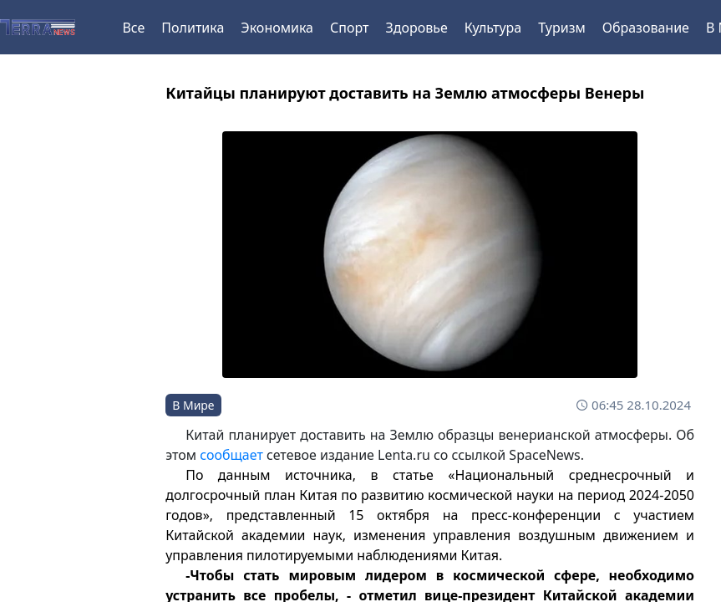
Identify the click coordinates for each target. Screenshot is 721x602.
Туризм (561, 27)
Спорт (349, 27)
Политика (192, 27)
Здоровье (416, 27)
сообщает (231, 455)
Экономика (277, 27)
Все (133, 27)
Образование (645, 27)
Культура (493, 27)
